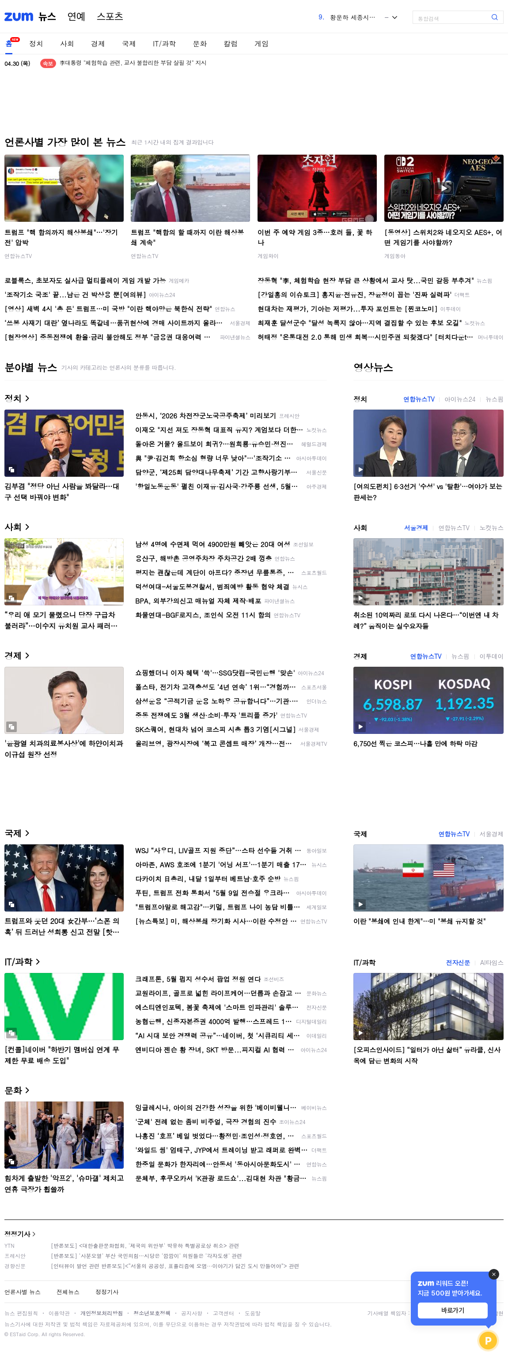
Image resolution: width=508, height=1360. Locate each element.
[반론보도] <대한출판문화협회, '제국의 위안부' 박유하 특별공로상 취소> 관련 (145, 1245)
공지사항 (191, 1313)
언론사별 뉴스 (22, 1292)
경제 (98, 43)
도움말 (253, 1313)
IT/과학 (164, 43)
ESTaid (18, 1334)
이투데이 (492, 656)
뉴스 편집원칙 (21, 1313)
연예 (76, 17)
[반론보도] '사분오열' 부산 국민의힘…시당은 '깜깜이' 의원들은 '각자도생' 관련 (146, 1255)
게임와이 (268, 255)
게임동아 (395, 255)
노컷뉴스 (492, 527)
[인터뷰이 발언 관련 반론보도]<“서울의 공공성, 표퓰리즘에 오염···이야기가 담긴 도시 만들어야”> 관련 (175, 1265)
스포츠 (110, 17)
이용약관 (59, 1313)
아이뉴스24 (459, 399)
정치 (36, 43)
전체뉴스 (68, 1292)
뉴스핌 (494, 399)
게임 (261, 43)
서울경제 (416, 527)
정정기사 (17, 1233)
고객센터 (223, 1313)
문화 (200, 43)
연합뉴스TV (18, 255)
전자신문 (458, 962)
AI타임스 (492, 962)
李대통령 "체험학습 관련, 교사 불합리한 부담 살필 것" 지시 (133, 63)
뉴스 (47, 17)
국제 (129, 43)
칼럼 (231, 43)
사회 (67, 43)
